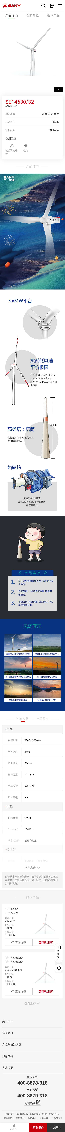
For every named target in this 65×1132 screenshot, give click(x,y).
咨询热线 (32, 1103)
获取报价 (38, 1127)
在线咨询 (56, 1127)
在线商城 (52, 6)
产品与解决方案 (12, 1044)
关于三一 (7, 1021)
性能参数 (32, 15)
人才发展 (7, 1067)
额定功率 (10, 114)
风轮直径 (10, 122)
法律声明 (44, 1118)
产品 (9, 746)
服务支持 (7, 1056)
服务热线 (32, 1077)
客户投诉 (32, 1089)
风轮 (9, 823)
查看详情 (18, 954)
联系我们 (20, 1118)
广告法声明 (57, 1118)
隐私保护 (32, 1118)
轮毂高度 (10, 130)
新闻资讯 (7, 1033)
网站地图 (8, 1118)
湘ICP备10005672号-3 (49, 1114)
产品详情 (11, 15)
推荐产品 (53, 15)
